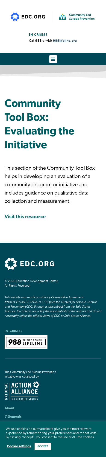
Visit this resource (25, 217)
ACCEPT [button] (42, 446)
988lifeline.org (65, 41)
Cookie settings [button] (19, 446)
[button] (53, 59)
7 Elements (13, 417)
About (9, 408)
